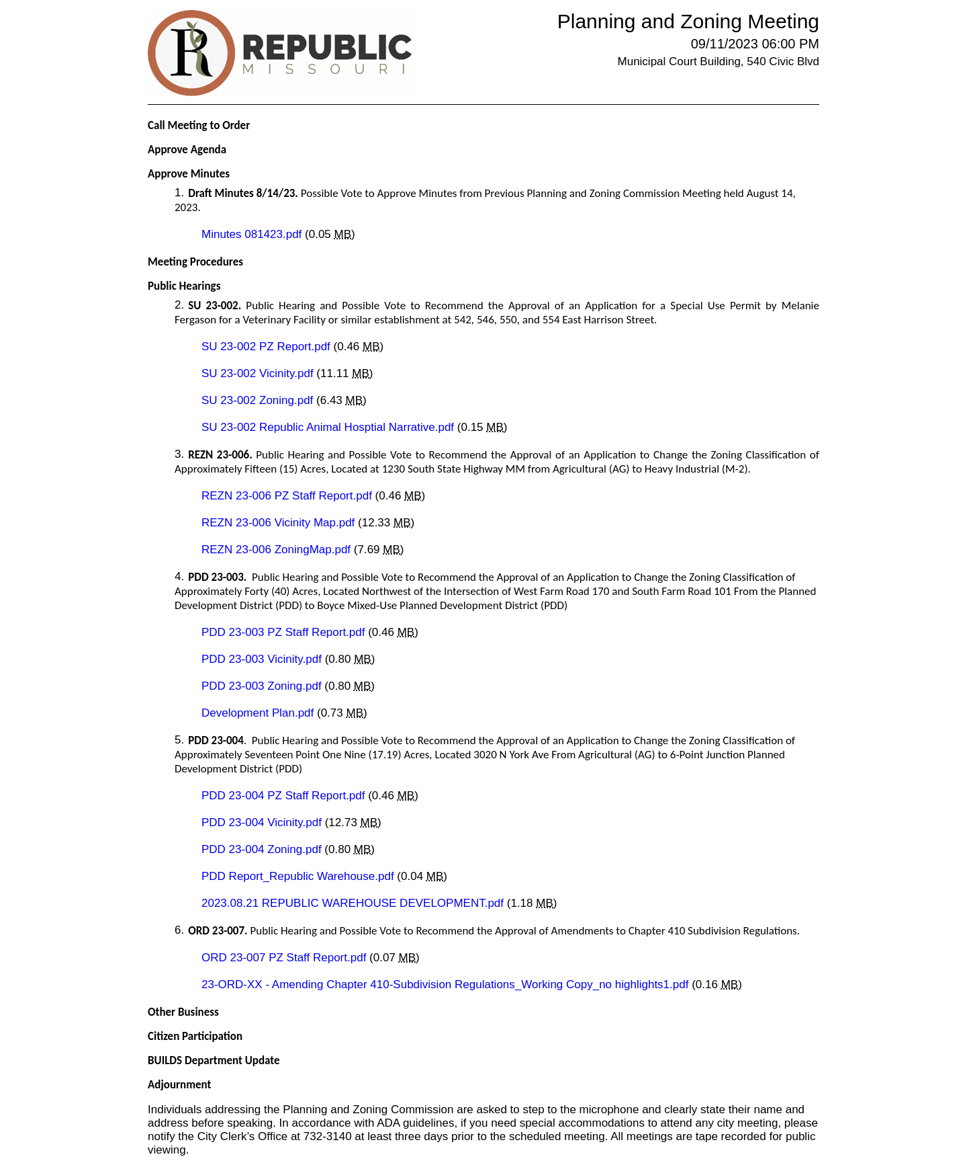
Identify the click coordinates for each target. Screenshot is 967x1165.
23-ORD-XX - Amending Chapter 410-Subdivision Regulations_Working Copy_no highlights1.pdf (446, 984)
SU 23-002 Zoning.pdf (258, 400)
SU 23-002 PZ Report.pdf (267, 346)
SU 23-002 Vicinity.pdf (258, 373)
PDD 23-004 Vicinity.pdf (263, 822)
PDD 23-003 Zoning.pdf (262, 686)
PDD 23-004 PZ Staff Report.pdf (284, 795)
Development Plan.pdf (259, 713)
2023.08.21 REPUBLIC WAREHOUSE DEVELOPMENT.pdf (354, 903)
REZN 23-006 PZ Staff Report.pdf (288, 495)
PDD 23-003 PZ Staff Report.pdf (284, 632)
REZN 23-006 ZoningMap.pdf (277, 549)
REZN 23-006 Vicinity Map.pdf (279, 522)
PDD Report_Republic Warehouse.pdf (299, 876)
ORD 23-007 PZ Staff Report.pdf (285, 957)
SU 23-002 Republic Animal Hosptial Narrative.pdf (329, 427)
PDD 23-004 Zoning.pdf (262, 849)
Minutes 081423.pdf (253, 234)
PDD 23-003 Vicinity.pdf (263, 659)
